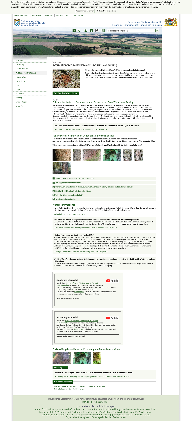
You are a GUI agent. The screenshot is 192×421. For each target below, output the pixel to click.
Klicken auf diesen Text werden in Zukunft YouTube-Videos (77, 284)
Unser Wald (21, 77)
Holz (19, 85)
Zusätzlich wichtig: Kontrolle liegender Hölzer (73, 191)
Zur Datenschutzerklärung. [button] (147, 7)
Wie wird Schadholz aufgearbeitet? (69, 195)
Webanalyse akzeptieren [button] (106, 11)
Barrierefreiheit (62, 15)
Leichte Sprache (77, 15)
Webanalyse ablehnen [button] (85, 11)
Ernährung (20, 64)
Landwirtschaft (22, 69)
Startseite (19, 60)
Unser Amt (20, 106)
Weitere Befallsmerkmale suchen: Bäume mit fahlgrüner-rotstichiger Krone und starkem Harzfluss (94, 187)
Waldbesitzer (22, 81)
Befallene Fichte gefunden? (66, 199)
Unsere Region (21, 102)
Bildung (19, 97)
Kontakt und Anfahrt (21, 15)
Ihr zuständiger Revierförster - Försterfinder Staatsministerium (79, 387)
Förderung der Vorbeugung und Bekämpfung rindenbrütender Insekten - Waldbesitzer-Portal (93, 376)
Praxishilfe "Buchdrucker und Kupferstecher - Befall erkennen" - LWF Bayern (86, 227)
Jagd (18, 89)
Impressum (36, 15)
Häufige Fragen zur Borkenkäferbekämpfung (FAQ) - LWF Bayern (81, 251)
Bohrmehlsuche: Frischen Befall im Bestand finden (75, 178)
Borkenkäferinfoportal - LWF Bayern (69, 389)
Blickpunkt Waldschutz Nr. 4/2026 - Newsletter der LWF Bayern (81, 129)
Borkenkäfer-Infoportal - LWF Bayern (69, 214)
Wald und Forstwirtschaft (26, 73)
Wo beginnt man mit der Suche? (68, 182)
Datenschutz (48, 15)
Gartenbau (20, 93)
